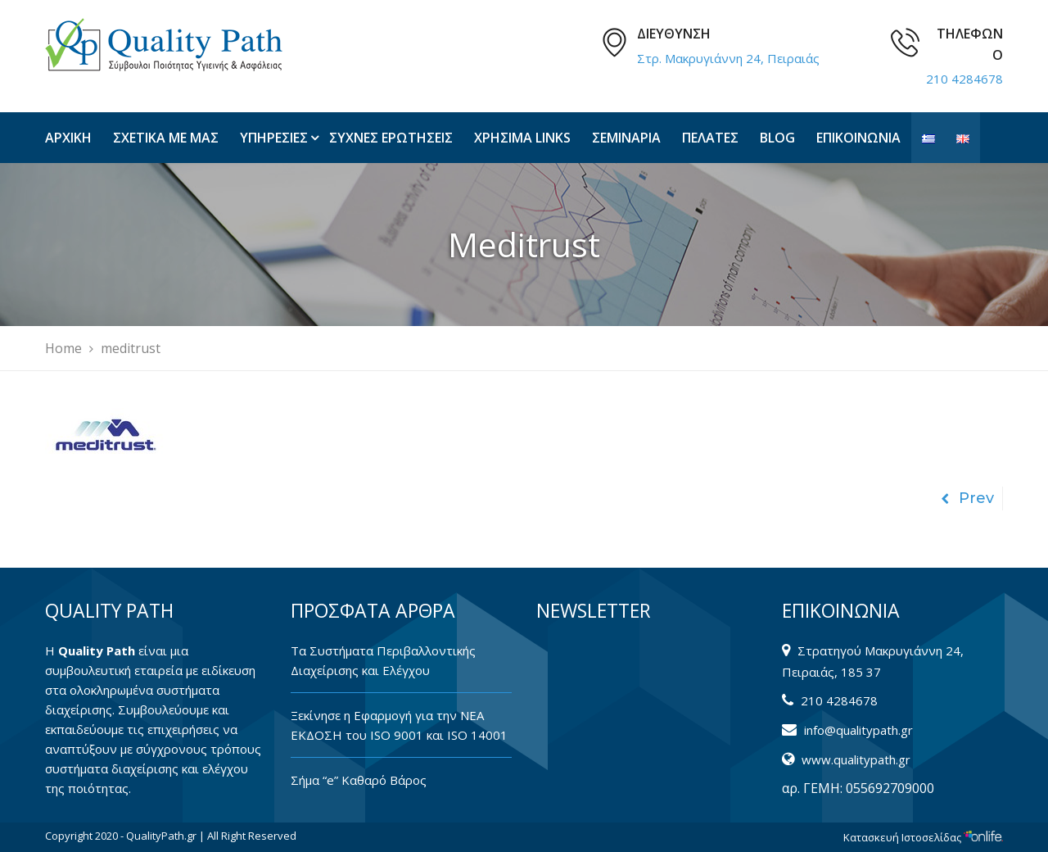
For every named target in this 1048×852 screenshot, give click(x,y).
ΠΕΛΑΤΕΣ (710, 138)
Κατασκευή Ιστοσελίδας (923, 837)
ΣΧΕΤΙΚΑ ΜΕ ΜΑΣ (166, 138)
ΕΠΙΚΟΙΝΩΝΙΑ (858, 138)
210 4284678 (964, 78)
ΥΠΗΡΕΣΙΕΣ (274, 138)
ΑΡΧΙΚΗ (68, 138)
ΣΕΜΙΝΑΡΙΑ (626, 138)
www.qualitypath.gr (856, 759)
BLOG (777, 138)
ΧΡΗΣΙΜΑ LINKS (522, 138)
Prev (967, 498)
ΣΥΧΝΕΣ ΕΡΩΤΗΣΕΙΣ (391, 138)
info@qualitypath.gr (858, 730)
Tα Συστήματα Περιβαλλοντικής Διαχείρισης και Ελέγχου (383, 660)
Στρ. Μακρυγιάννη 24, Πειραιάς (728, 58)
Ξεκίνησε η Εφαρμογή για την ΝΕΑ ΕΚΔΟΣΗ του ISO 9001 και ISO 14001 (399, 725)
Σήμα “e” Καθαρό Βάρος (359, 780)
